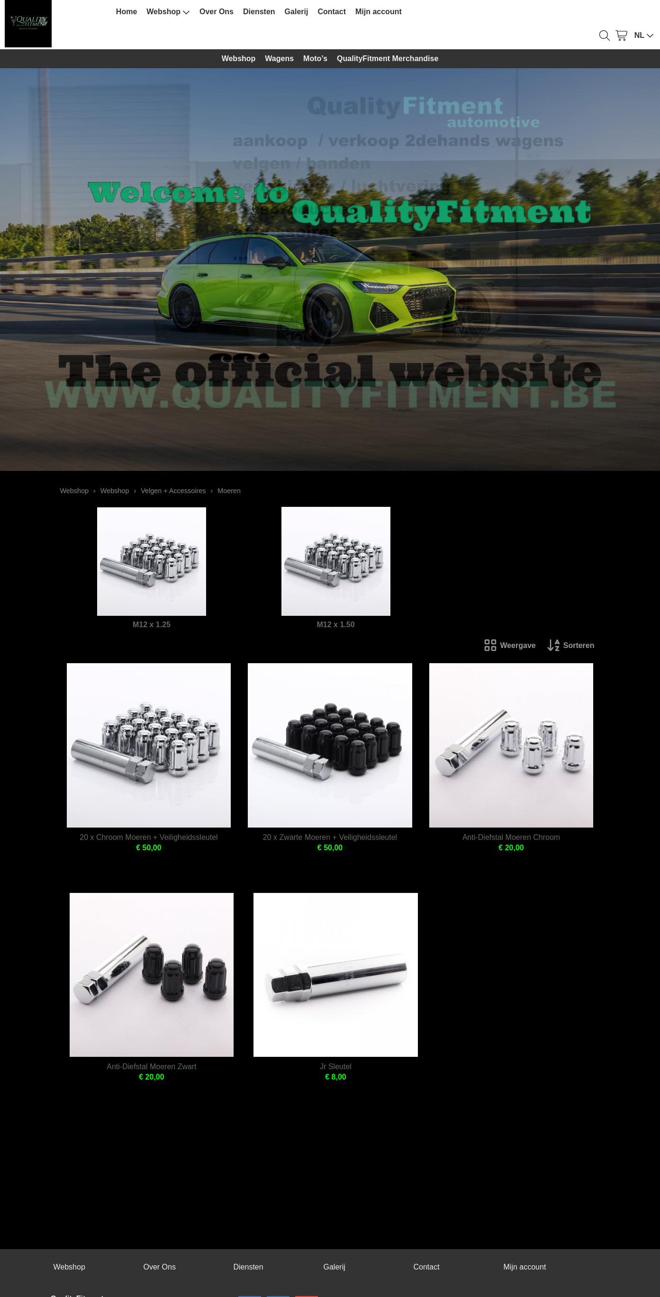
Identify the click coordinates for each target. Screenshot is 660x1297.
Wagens (279, 58)
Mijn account (378, 12)
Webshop (168, 12)
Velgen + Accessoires (173, 491)
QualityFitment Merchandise (387, 58)
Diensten (259, 12)
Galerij (296, 12)
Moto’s (315, 58)
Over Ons (216, 12)
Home (126, 12)
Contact (331, 12)
